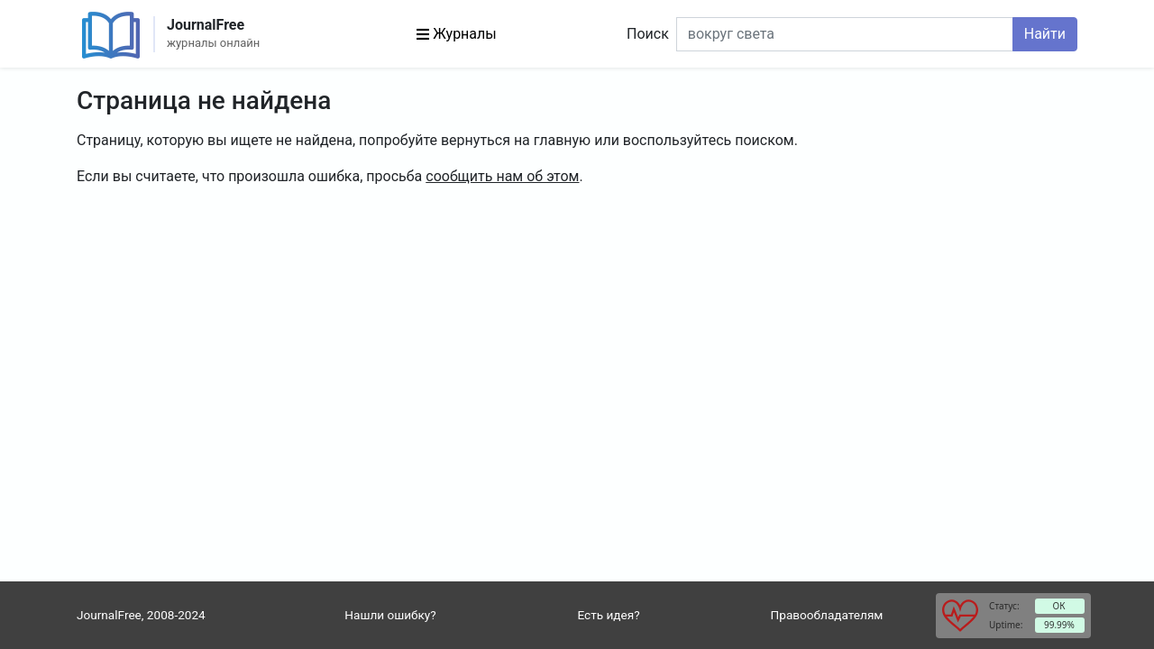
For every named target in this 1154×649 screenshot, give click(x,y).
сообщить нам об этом (502, 176)
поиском (764, 140)
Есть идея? (608, 615)
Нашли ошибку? (389, 615)
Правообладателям (827, 615)
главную (562, 140)
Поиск (648, 33)
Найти (1045, 33)
